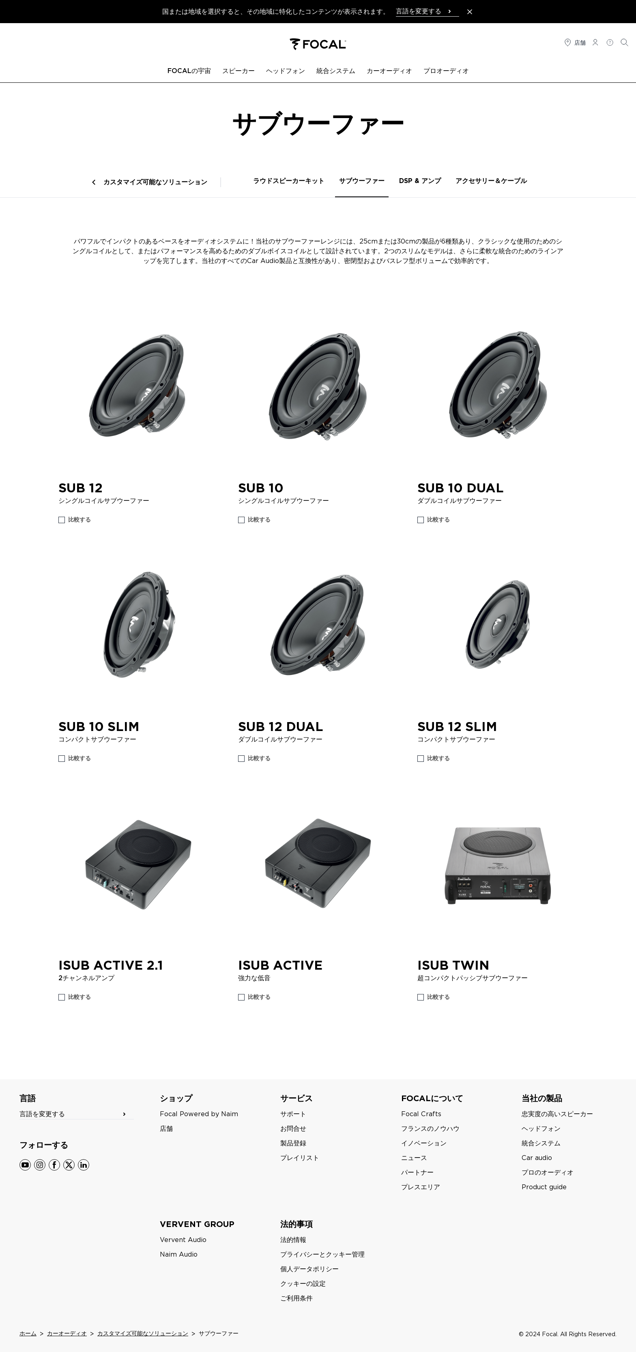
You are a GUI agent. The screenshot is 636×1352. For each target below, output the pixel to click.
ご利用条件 (296, 1298)
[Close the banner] (470, 12)
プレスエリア (420, 1187)
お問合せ (293, 1128)
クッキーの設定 (303, 1283)
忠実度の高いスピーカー (557, 1114)
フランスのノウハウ (430, 1128)
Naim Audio (179, 1254)
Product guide (544, 1187)
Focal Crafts (421, 1114)
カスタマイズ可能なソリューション (155, 182)
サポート (293, 1114)
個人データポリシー (309, 1269)
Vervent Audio (183, 1240)
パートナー (417, 1172)
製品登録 (293, 1143)
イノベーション (424, 1143)
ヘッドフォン (541, 1128)
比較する (79, 519)
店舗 (166, 1128)
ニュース (414, 1158)
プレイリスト (299, 1158)
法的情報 (293, 1240)
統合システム (541, 1143)
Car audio (537, 1158)
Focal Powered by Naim (199, 1114)
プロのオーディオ (548, 1172)
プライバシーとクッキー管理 (322, 1254)
